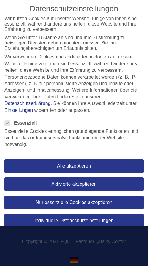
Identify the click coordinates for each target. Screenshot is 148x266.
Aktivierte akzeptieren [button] (74, 184)
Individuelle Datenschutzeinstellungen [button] (74, 220)
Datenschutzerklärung (27, 103)
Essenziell (22, 123)
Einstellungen (18, 110)
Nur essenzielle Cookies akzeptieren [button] (74, 202)
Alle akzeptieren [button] (74, 165)
